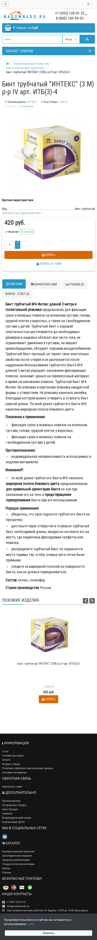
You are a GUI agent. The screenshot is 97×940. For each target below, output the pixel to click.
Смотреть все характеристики (21, 213)
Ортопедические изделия (17, 855)
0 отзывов (27, 106)
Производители (11, 801)
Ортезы (6, 868)
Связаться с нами (12, 786)
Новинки (7, 813)
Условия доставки (12, 755)
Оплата (6, 760)
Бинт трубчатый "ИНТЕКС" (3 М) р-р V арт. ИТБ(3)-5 (48, 663)
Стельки (6, 872)
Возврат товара (11, 764)
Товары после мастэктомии (18, 864)
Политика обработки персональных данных (27, 768)
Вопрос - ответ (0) (17, 294)
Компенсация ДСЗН (13, 822)
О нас (5, 751)
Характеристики (43, 284)
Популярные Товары (14, 805)
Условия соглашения (14, 772)
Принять (48, 933)
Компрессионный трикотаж (18, 851)
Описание (14, 284)
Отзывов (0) (74, 284)
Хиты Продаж (10, 809)
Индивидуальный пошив (16, 817)
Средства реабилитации (16, 860)
